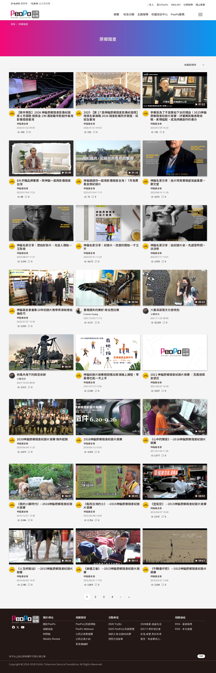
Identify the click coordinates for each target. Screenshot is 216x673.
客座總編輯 (82, 644)
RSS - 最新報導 (183, 624)
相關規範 (48, 629)
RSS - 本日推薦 (183, 629)
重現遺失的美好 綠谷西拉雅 (101, 310)
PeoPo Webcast (85, 629)
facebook (13, 627)
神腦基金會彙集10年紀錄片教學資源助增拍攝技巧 (44, 311)
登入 (151, 5)
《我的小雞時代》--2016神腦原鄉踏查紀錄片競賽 (44, 505)
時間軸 (46, 634)
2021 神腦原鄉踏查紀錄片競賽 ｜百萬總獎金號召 (177, 376)
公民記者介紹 (83, 639)
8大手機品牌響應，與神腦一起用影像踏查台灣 (44, 182)
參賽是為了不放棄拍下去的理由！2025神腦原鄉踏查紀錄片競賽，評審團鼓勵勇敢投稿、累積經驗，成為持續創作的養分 (178, 115)
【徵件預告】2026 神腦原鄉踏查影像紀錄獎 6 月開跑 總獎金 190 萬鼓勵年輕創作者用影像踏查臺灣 (45, 115)
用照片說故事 (115, 639)
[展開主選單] (200, 15)
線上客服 (200, 4)
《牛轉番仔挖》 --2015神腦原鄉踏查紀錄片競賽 (178, 570)
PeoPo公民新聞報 (86, 624)
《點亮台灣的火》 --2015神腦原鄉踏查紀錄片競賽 (112, 505)
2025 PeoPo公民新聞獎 (121, 629)
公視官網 (188, 4)
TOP (201, 656)
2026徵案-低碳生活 (151, 624)
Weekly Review (51, 639)
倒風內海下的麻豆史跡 (31, 374)
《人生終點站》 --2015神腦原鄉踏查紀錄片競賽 (45, 570)
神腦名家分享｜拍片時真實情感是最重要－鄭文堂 (178, 182)
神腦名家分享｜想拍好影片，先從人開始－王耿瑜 (44, 247)
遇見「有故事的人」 (151, 639)
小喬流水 (155, 314)
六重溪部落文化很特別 (165, 310)
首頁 (13, 24)
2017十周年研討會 (150, 629)
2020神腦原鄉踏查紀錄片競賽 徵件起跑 (42, 439)
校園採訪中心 (159, 14)
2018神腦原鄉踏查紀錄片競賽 (103, 439)
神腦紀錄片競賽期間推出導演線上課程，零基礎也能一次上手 (111, 376)
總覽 (116, 14)
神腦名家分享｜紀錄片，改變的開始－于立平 (111, 247)
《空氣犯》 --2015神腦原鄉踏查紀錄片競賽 (178, 504)
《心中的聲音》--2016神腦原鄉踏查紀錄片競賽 (178, 441)
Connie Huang (91, 314)
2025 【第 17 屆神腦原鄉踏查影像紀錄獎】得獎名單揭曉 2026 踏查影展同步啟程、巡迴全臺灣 (111, 115)
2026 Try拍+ (115, 624)
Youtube (23, 627)
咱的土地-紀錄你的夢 (119, 634)
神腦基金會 (22, 123)
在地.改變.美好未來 (151, 634)
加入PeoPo (162, 4)
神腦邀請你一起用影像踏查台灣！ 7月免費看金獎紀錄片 (111, 182)
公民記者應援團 (84, 634)
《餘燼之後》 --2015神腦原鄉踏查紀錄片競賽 (112, 570)
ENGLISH (176, 4)
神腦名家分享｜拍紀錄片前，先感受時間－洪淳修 (178, 247)
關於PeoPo (49, 624)
